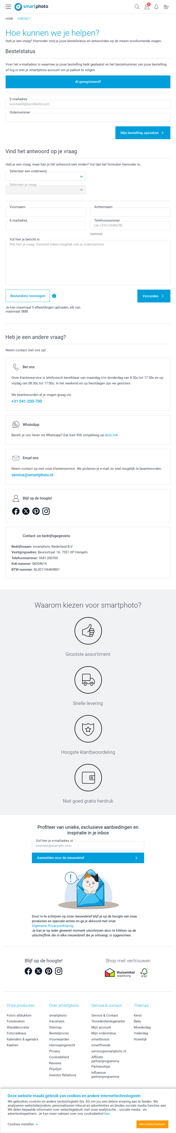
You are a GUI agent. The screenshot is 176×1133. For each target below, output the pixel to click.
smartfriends (100, 1045)
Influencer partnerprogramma (105, 1075)
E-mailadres (18, 99)
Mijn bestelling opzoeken (139, 133)
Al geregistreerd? (88, 82)
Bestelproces (59, 1033)
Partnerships (100, 1067)
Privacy (54, 1051)
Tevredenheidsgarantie (108, 1021)
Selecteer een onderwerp (28, 171)
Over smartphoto (64, 1005)
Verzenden (150, 296)
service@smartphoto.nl (32, 474)
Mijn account (101, 1027)
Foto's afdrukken (19, 1015)
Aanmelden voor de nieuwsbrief (60, 858)
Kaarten (12, 1045)
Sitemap (55, 1027)
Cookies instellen (23, 1124)
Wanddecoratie (18, 1027)
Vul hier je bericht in (25, 239)
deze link (111, 435)
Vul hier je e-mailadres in (54, 841)
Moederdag (142, 1027)
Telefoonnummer (107, 220)
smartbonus (100, 1039)
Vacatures (56, 1021)
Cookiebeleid (59, 1057)
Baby (137, 1021)
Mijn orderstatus (103, 1033)
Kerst (138, 1015)
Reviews (55, 1063)
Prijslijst (55, 1069)
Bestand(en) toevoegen (27, 296)
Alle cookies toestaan (152, 1124)
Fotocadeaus (16, 1033)
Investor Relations (62, 1075)
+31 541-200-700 (26, 401)
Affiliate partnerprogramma (105, 1059)
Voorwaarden (59, 1039)
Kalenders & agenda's (22, 1039)
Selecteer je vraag (23, 185)
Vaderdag (141, 1033)
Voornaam (17, 207)
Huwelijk (140, 1039)
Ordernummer (20, 112)
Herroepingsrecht (62, 1045)
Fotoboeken (16, 1021)
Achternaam (103, 207)
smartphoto (58, 1015)
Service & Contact (104, 1015)
